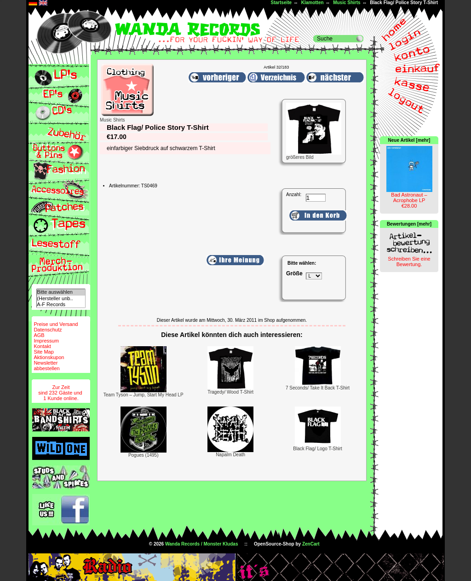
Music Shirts (346, 2)
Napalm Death (230, 454)
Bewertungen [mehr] (409, 224)
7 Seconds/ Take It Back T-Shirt (318, 387)
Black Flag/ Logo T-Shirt (317, 448)
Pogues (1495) (143, 455)
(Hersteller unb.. (61, 299)
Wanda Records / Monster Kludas (201, 543)
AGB (39, 335)
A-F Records (61, 305)
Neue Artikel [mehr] (409, 140)
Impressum (46, 340)
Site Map (43, 351)
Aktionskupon (49, 357)
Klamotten (312, 2)
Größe (294, 273)
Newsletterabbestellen (46, 365)
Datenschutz (48, 329)
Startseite (281, 2)
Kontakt (42, 346)
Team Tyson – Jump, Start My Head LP (143, 394)
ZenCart (311, 543)
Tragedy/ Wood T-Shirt (230, 392)
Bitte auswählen (61, 292)
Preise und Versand (56, 324)
